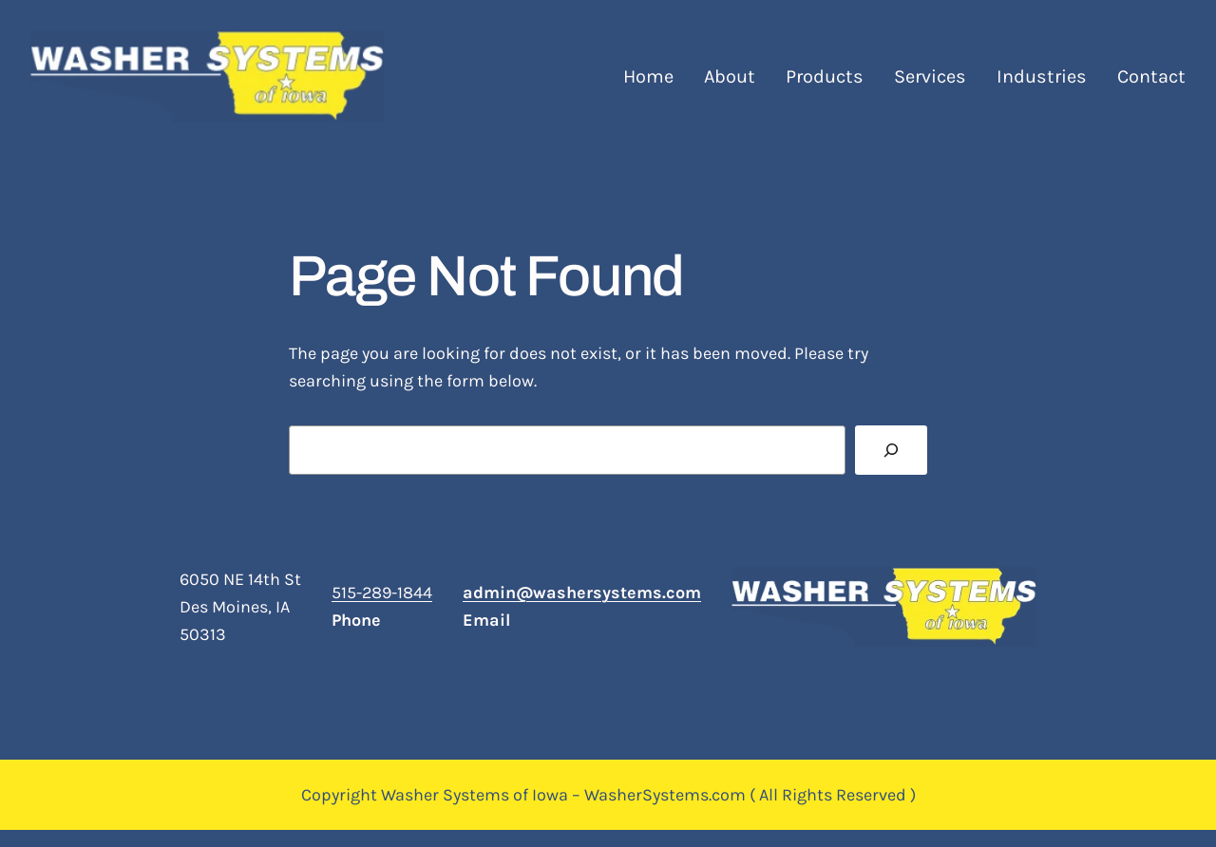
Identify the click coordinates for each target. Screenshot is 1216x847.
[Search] (891, 450)
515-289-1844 (382, 592)
